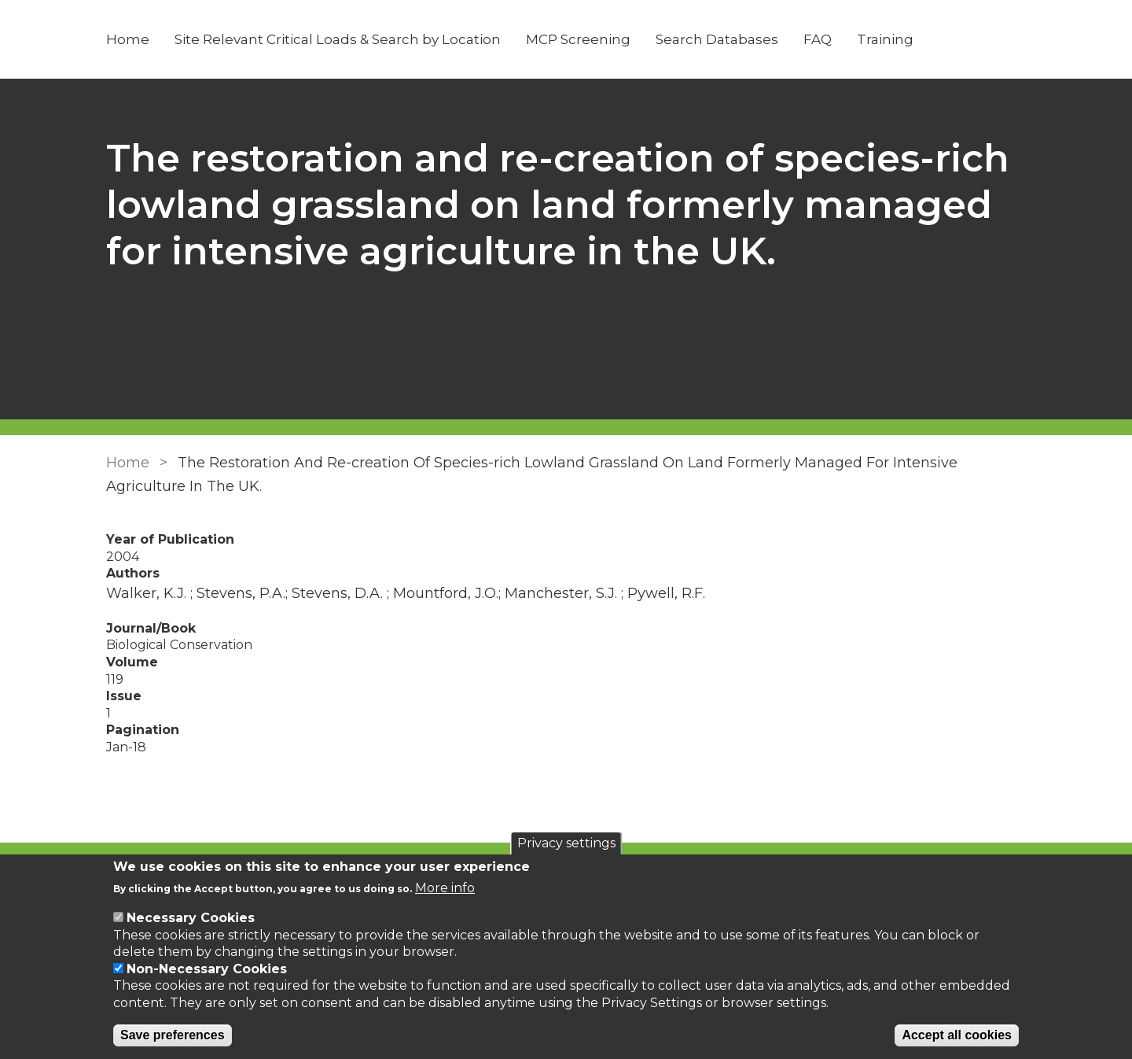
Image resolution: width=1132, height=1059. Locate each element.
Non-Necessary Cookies (207, 968)
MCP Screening (578, 39)
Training (885, 39)
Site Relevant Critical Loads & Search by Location (338, 39)
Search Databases (717, 39)
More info (445, 887)
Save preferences (172, 1035)
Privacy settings (566, 843)
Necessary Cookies (191, 917)
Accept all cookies (957, 1035)
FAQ (817, 39)
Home (127, 39)
